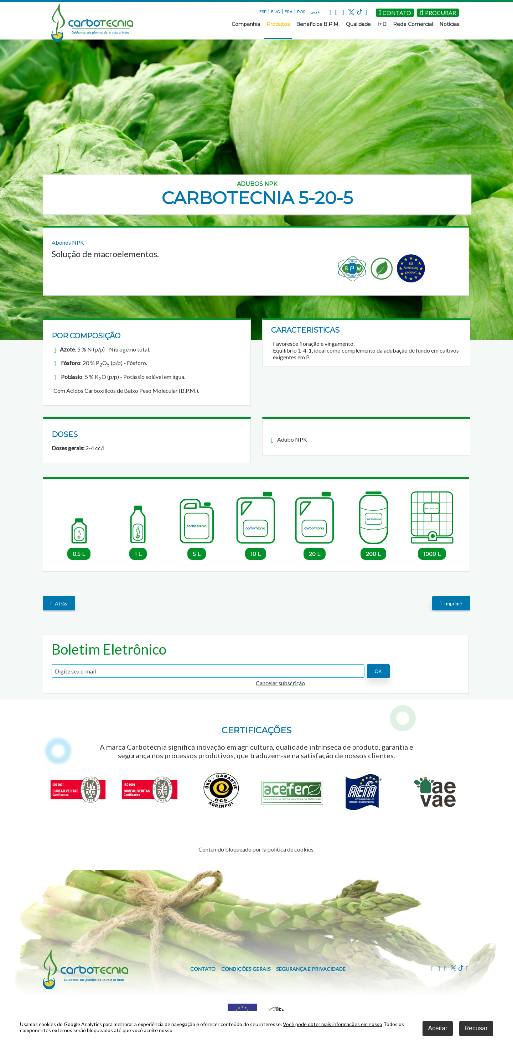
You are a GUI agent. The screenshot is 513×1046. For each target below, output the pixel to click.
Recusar (476, 1028)
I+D (382, 24)
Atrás (59, 603)
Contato (203, 969)
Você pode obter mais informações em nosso (332, 1024)
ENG (275, 11)
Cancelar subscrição (280, 683)
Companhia (246, 24)
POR (301, 11)
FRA (288, 11)
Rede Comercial (413, 24)
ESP (262, 11)
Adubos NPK (257, 184)
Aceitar (437, 1028)
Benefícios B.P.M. (318, 24)
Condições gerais (246, 969)
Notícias (449, 24)
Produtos (278, 24)
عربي (315, 11)
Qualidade (358, 24)
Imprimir (451, 603)
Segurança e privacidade (311, 969)
